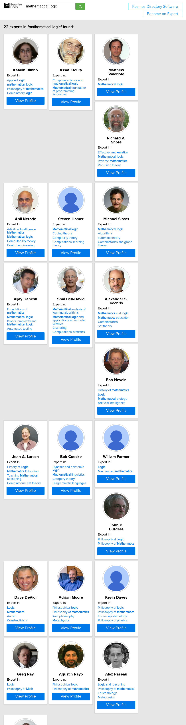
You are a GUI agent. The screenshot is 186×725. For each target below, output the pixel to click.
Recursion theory (26, 176)
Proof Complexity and (84, 257)
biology (83, 339)
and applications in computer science (146, 256)
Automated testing (81, 263)
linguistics (31, 418)
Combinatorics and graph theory (36, 260)
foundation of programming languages (87, 89)
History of (84, 330)
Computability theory (83, 175)
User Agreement (140, 711)
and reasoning (137, 580)
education (30, 334)
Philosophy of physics (138, 510)
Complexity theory (136, 172)
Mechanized (86, 418)
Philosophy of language (30, 676)
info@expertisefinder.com (94, 711)
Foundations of (88, 247)
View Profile (37, 107)
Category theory (26, 422)
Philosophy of (33, 89)
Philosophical (137, 414)
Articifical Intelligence (83, 165)
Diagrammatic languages (31, 426)
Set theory (22, 343)
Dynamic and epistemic (34, 414)
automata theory (26, 255)
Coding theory (133, 168)
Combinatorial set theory (140, 346)
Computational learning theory (144, 176)
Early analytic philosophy (31, 672)
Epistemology (133, 589)
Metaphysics (77, 510)
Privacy (125, 711)
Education (139, 334)
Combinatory (27, 93)
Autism (19, 505)
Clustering (131, 262)
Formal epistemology (138, 505)
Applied (24, 80)
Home (115, 711)
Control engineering (83, 179)
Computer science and (84, 82)
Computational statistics (140, 266)
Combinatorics (25, 339)
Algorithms (22, 251)
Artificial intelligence (83, 343)
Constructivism (25, 510)
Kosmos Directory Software (155, 7)
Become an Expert (162, 14)
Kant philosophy (80, 505)
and (30, 330)
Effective (30, 163)
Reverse (29, 172)
